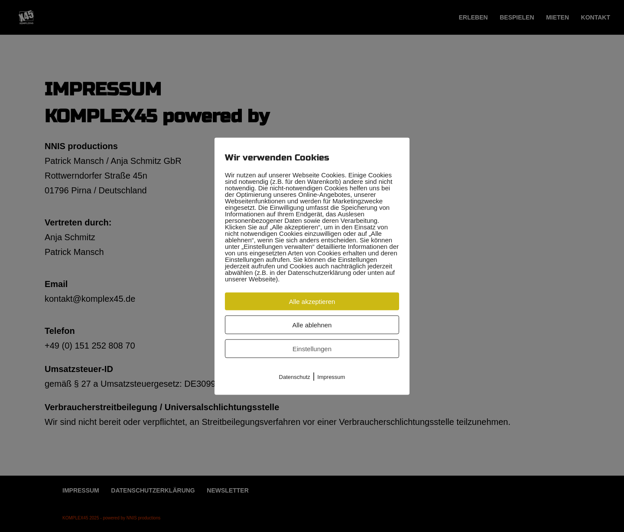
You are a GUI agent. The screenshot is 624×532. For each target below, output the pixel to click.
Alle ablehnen (312, 324)
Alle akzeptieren (312, 301)
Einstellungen (312, 348)
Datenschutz (294, 376)
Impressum (331, 376)
